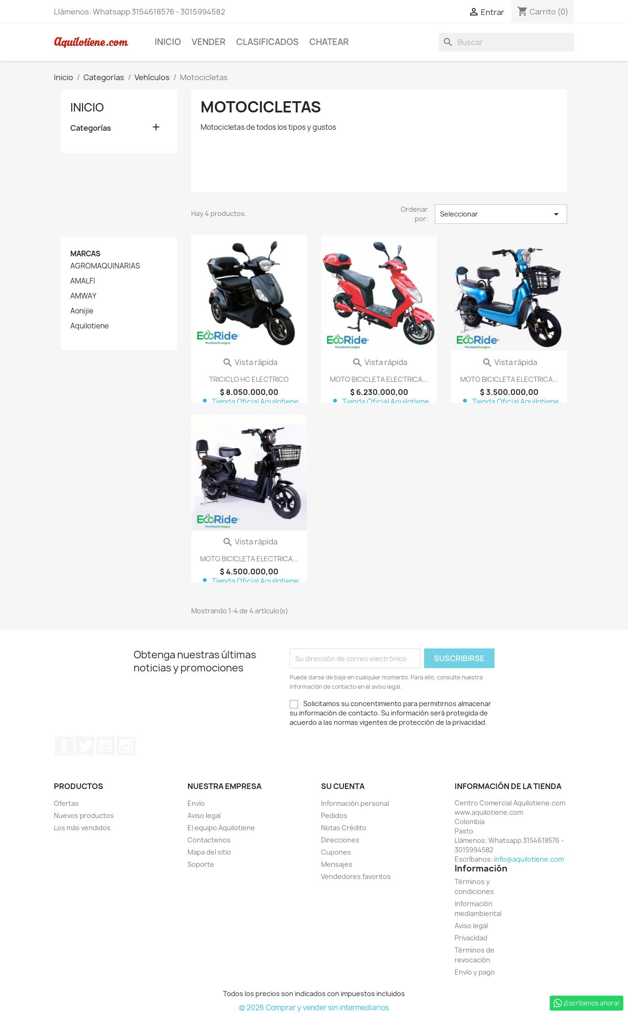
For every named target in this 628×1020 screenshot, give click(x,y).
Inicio (168, 42)
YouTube (105, 746)
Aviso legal (204, 815)
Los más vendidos (82, 827)
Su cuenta (343, 786)
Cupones (336, 852)
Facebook (64, 746)
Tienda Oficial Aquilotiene (249, 402)
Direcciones (340, 839)
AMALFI (82, 281)
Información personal (355, 803)
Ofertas (66, 803)
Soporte (200, 864)
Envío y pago (475, 972)
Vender (208, 42)
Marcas (85, 254)
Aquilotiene (89, 326)
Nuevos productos (84, 815)
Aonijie (81, 311)
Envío (196, 803)
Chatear (329, 42)
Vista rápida (249, 362)
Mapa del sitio (209, 852)
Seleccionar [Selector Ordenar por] (501, 214)
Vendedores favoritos (356, 876)
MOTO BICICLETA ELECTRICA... (379, 379)
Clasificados (267, 42)
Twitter (84, 746)
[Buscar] (506, 42)
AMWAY (83, 296)
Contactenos (209, 839)
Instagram (126, 746)
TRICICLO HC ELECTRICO (249, 379)
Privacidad (471, 937)
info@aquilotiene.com (529, 859)
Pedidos (334, 815)
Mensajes (336, 864)
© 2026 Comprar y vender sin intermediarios (314, 1008)
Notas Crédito (343, 827)
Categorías (90, 128)
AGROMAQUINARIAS (105, 266)
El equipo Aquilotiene (221, 827)
